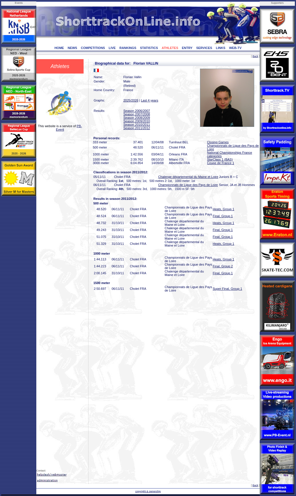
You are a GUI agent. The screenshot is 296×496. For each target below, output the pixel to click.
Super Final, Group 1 (227, 288)
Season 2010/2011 (136, 124)
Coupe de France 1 (220, 163)
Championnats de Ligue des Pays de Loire (188, 185)
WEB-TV (235, 48)
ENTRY (187, 48)
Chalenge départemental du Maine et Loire (188, 177)
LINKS (220, 48)
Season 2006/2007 (136, 110)
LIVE (112, 48)
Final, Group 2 (223, 266)
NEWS (72, 48)
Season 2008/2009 (136, 117)
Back (255, 56)
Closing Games (218, 142)
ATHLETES (170, 48)
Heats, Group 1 (223, 209)
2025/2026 (130, 100)
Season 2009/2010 (136, 121)
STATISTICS (149, 48)
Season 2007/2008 (136, 114)
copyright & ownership (148, 491)
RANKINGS (127, 48)
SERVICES (204, 48)
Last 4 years (149, 100)
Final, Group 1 (223, 216)
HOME (59, 48)
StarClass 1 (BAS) (220, 159)
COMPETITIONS (93, 48)
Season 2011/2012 (136, 128)
